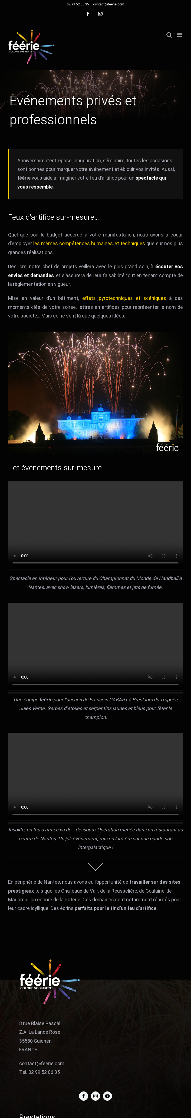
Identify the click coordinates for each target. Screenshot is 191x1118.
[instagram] (95, 1096)
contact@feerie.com (108, 4)
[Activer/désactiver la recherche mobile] (169, 35)
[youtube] (107, 1096)
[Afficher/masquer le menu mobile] (180, 35)
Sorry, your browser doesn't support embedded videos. (95, 525)
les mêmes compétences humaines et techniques (89, 243)
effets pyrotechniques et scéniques (124, 298)
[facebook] (83, 1096)
